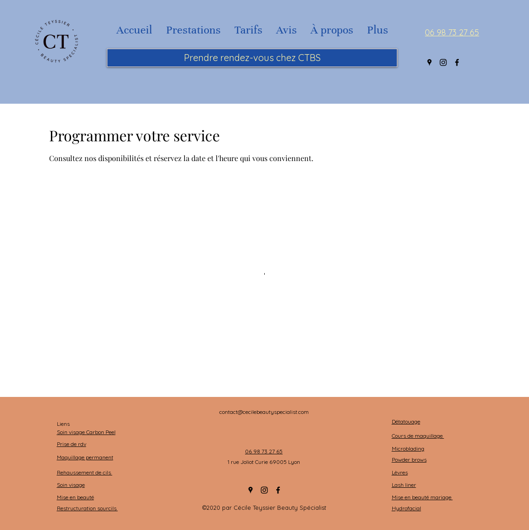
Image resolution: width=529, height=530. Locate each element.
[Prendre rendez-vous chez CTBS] (252, 58)
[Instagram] (443, 62)
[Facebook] (457, 62)
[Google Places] (429, 62)
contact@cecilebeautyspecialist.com (264, 411)
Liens (64, 423)
